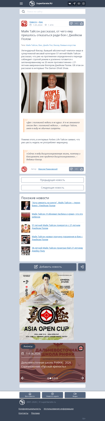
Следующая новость (52, 187)
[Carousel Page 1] (48, 378)
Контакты (23, 413)
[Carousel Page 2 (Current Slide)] (50, 378)
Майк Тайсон (32, 45)
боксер (56, 45)
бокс (40, 45)
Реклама (35, 413)
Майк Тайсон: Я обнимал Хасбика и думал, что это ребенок (57, 215)
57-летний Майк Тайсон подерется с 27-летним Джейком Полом (56, 227)
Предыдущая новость (52, 180)
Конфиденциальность (30, 408)
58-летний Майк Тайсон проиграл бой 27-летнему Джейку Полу (57, 249)
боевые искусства (68, 45)
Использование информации (59, 408)
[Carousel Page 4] (55, 378)
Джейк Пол (48, 45)
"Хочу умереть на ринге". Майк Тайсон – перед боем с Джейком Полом (56, 204)
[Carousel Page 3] (52, 378)
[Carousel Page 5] (57, 378)
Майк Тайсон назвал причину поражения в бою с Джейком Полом (57, 238)
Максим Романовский (48, 169)
